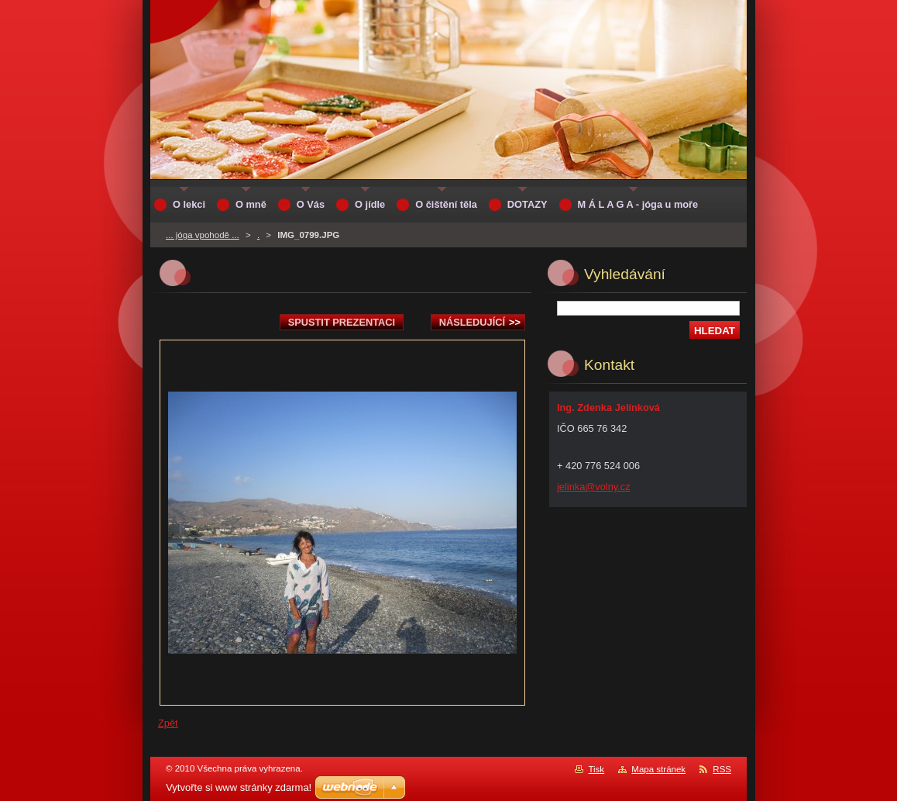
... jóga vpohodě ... (202, 235)
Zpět (168, 723)
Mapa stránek (658, 769)
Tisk (596, 769)
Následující (480, 322)
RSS (722, 769)
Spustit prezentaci (341, 322)
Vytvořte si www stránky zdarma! (238, 787)
